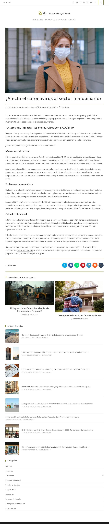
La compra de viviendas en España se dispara (79, 315)
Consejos (9, 465)
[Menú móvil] (7, 2)
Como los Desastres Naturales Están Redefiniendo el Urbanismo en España (51, 334)
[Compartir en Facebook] (70, 265)
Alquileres (54, 469)
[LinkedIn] (87, 2)
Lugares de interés (13, 493)
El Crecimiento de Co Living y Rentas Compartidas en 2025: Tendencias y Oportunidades (56, 425)
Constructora (10, 483)
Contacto (70, 518)
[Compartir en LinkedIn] (88, 265)
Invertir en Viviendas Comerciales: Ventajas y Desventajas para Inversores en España (55, 383)
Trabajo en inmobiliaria (15, 497)
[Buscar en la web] (101, 2)
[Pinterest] (80, 2)
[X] (73, 2)
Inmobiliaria (59, 518)
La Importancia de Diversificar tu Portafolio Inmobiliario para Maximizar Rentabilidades (56, 400)
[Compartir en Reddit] (95, 265)
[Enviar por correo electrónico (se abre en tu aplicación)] (95, 2)
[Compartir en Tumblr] (101, 265)
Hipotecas (9, 488)
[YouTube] (91, 2)
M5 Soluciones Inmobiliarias (21, 107)
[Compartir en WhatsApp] (76, 265)
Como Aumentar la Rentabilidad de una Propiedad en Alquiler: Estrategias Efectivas (54, 441)
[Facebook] (77, 2)
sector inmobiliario (25, 250)
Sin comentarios (41, 337)
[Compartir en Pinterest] (82, 265)
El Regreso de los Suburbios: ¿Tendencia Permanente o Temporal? (29, 309)
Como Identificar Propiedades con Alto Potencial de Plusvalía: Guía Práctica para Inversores (42, 412)
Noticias (65, 107)
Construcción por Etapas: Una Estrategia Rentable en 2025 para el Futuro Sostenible (55, 367)
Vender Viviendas (12, 479)
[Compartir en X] (64, 265)
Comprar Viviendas (13, 474)
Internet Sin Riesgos (68, 521)
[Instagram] (84, 2)
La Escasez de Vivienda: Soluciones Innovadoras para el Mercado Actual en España (54, 351)
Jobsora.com (10, 502)
